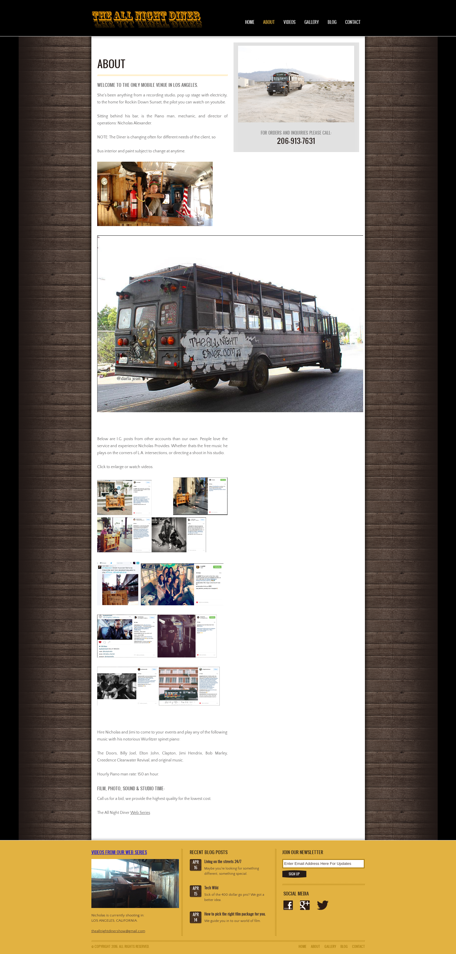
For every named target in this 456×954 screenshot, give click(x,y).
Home (249, 22)
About (269, 22)
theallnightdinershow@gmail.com (118, 931)
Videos (289, 22)
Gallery (311, 22)
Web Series (140, 812)
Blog (332, 22)
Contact (353, 22)
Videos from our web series (119, 852)
